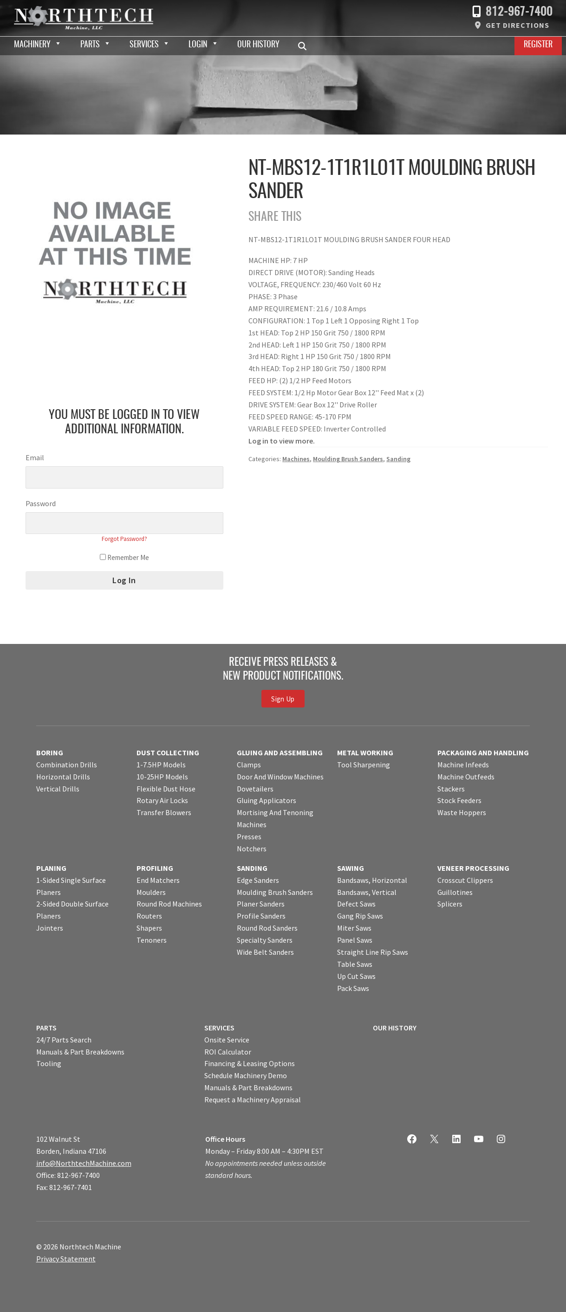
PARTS (46, 1027)
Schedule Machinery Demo (245, 1075)
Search (305, 46)
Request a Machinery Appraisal (252, 1099)
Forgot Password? (124, 539)
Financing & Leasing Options (249, 1063)
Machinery (32, 45)
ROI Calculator (227, 1051)
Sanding (398, 459)
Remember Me (124, 557)
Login (198, 45)
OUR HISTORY (394, 1027)
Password (41, 503)
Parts (90, 45)
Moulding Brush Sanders (348, 459)
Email (35, 457)
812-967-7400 (519, 12)
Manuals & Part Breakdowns (80, 1051)
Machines (296, 459)
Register (538, 45)
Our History (258, 45)
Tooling (48, 1063)
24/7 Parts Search (63, 1039)
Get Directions (517, 25)
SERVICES (219, 1027)
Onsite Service (226, 1039)
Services (144, 45)
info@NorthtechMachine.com (83, 1163)
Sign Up (282, 698)
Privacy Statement (66, 1258)
